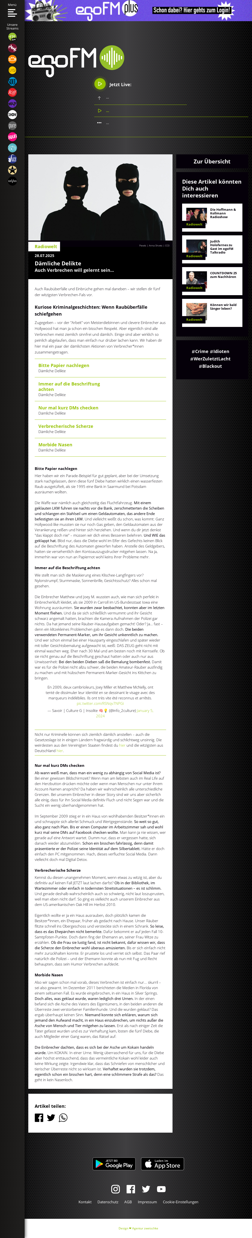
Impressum (147, 1201)
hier (122, 745)
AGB (128, 1201)
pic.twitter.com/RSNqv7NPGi (100, 703)
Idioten (221, 351)
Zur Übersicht (212, 161)
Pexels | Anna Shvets (150, 245)
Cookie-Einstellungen (180, 1201)
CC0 (167, 245)
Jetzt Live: (112, 83)
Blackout (212, 366)
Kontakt (85, 1201)
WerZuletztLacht (212, 359)
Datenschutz (107, 1201)
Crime (201, 351)
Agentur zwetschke (145, 1228)
